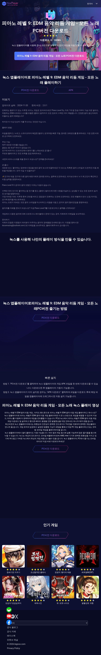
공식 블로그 (12, 627)
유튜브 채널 (12, 640)
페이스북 (11, 635)
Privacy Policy (13, 648)
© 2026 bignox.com (16, 644)
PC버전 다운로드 (30, 90)
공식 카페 (11, 631)
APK (71, 90)
